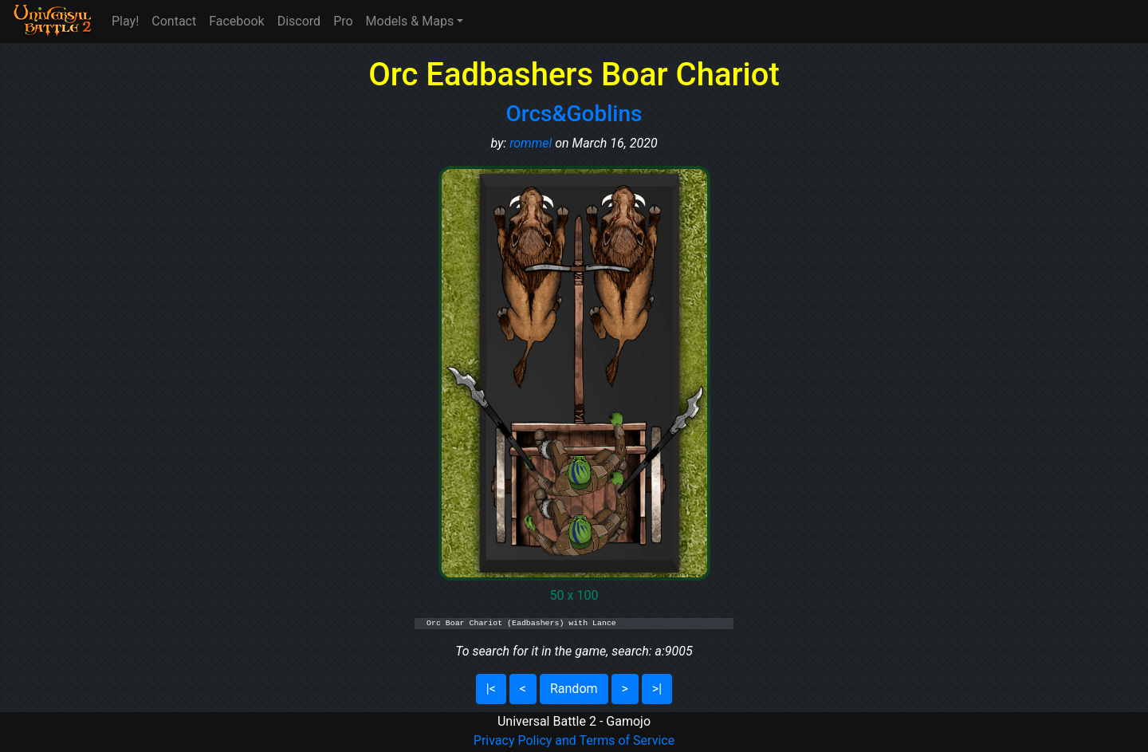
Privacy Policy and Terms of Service (574, 740)
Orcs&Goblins (574, 113)
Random (574, 688)
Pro (342, 21)
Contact (173, 21)
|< (491, 688)
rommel (530, 143)
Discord (298, 21)
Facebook (236, 21)
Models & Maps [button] (410, 21)
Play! (125, 21)
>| (657, 688)
